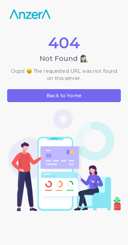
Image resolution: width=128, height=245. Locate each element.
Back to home (64, 96)
